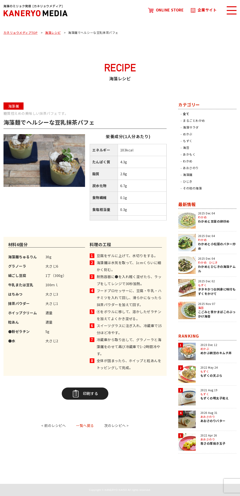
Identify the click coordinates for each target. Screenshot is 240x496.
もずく (187, 141)
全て (186, 114)
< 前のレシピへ (53, 425)
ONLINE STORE (166, 10)
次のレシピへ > (116, 425)
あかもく (189, 154)
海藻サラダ (191, 127)
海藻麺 (187, 174)
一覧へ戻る (85, 425)
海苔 (186, 147)
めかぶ (187, 134)
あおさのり (191, 168)
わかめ (187, 161)
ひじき (187, 181)
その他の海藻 (192, 188)
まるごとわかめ (194, 120)
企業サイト (204, 10)
